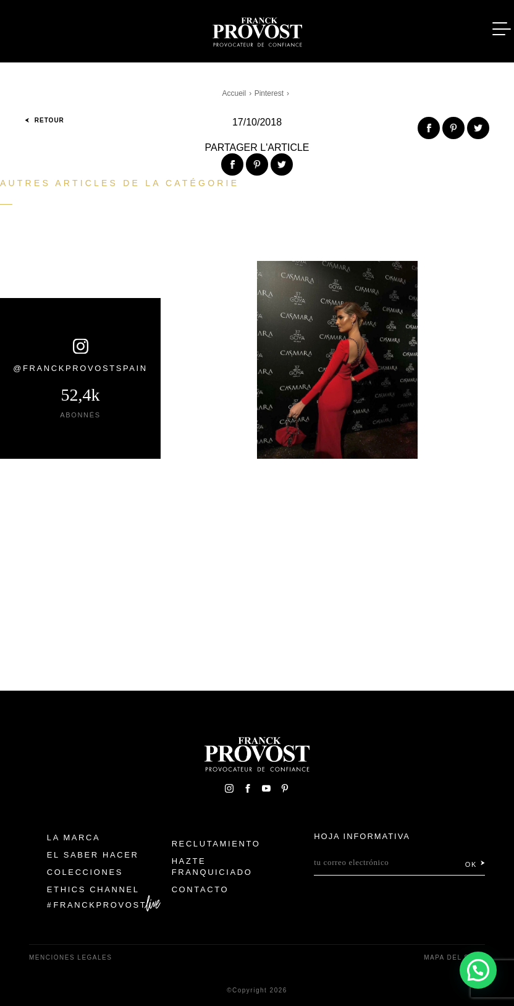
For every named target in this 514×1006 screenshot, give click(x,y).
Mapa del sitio (454, 957)
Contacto (200, 889)
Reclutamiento (216, 843)
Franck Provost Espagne (257, 29)
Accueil (234, 93)
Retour (44, 120)
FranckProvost (100, 905)
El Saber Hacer (93, 854)
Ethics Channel (93, 889)
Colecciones (85, 872)
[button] (478, 970)
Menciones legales (70, 957)
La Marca (74, 837)
